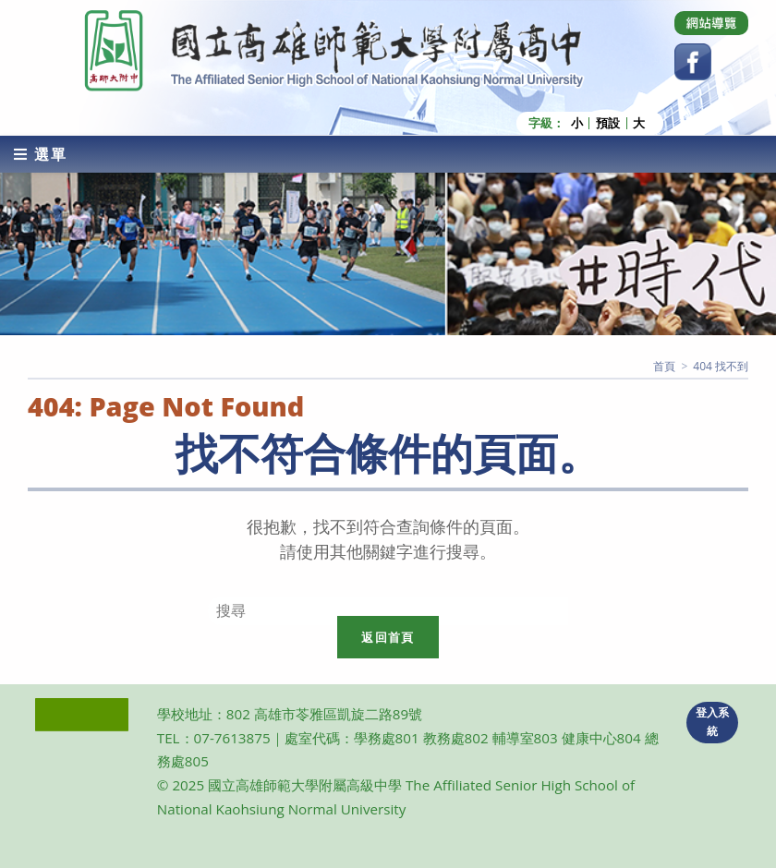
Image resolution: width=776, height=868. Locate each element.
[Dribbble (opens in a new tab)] (711, 23)
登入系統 (712, 722)
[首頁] (664, 366)
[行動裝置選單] (40, 154)
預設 (608, 123)
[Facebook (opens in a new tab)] (692, 61)
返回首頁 (387, 637)
